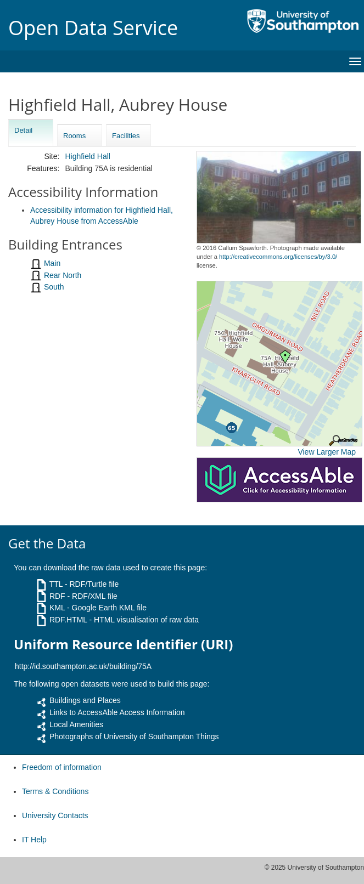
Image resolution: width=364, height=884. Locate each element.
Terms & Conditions (55, 791)
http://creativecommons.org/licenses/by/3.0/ (278, 256)
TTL (56, 584)
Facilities (126, 136)
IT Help (34, 839)
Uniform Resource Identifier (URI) (123, 644)
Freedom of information (62, 767)
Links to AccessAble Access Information (117, 712)
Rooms (74, 136)
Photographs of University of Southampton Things (134, 736)
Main (52, 263)
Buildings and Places (85, 700)
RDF (57, 596)
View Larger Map (327, 451)
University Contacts (55, 815)
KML (57, 607)
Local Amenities (76, 724)
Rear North (62, 275)
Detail (23, 130)
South (54, 286)
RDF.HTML (68, 619)
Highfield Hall (87, 156)
